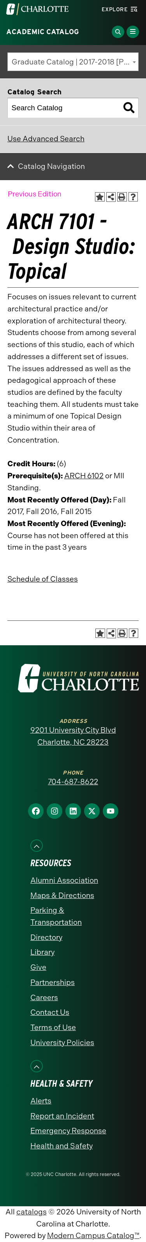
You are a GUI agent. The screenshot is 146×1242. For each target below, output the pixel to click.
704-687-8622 (73, 781)
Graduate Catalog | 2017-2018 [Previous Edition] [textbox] (75, 61)
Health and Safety (61, 1145)
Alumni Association (64, 880)
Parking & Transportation (56, 916)
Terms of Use (53, 1027)
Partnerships (52, 982)
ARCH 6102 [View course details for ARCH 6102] (84, 475)
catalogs (31, 1211)
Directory (46, 937)
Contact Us (49, 1012)
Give (38, 967)
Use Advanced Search (45, 138)
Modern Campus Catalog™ (93, 1235)
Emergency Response (68, 1130)
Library (42, 952)
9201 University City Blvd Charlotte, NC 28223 (73, 736)
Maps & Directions (62, 895)
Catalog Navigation (51, 166)
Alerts (40, 1100)
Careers (44, 997)
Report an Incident (62, 1116)
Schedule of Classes (42, 579)
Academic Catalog (42, 32)
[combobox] (73, 61)
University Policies (62, 1042)
